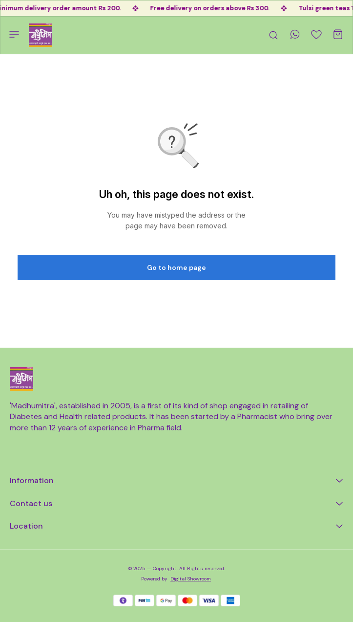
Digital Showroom (190, 579)
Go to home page (176, 267)
